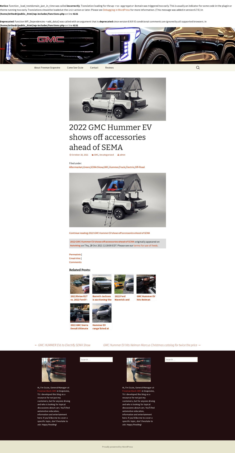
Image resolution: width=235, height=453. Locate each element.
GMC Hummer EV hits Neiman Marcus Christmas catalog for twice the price (152, 345)
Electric (130, 166)
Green (86, 166)
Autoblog (75, 245)
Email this (74, 258)
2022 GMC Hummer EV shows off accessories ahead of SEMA (102, 241)
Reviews (109, 67)
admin (122, 154)
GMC (96, 154)
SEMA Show (97, 166)
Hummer (114, 166)
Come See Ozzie (75, 67)
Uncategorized (106, 154)
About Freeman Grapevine (47, 67)
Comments (75, 261)
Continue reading (109, 232)
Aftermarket (76, 166)
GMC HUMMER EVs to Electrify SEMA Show (62, 345)
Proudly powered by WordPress (117, 446)
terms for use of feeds (146, 245)
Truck (122, 166)
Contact (94, 67)
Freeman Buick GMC (46, 390)
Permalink (75, 254)
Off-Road (140, 166)
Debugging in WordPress (116, 9)
